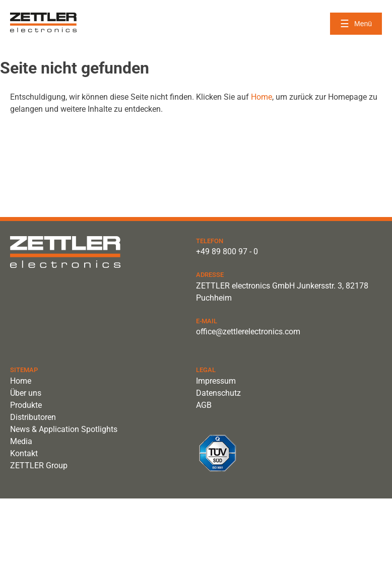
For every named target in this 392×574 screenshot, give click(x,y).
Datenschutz (218, 393)
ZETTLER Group (39, 465)
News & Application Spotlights (63, 429)
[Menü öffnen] (356, 24)
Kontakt (24, 453)
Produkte (26, 405)
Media (21, 441)
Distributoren (33, 417)
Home (261, 97)
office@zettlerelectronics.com (248, 331)
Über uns (25, 393)
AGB (204, 405)
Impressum (216, 381)
